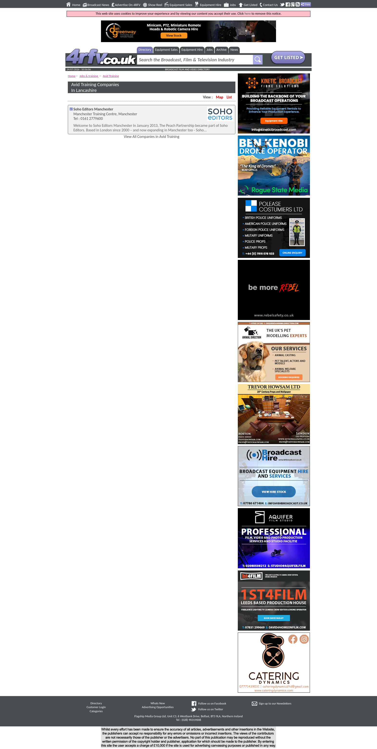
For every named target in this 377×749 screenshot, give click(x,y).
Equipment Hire (210, 5)
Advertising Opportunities (158, 707)
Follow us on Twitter (210, 709)
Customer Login (96, 707)
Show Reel (155, 5)
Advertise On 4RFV (127, 5)
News (234, 50)
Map (219, 97)
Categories (96, 711)
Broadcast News (98, 5)
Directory (144, 50)
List (229, 97)
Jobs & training (89, 76)
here (248, 14)
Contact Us (270, 5)
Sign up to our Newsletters (275, 703)
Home (76, 5)
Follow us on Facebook (212, 703)
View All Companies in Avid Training (151, 136)
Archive (221, 50)
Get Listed (251, 5)
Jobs (233, 5)
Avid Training (111, 76)
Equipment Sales (181, 5)
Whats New (158, 703)
